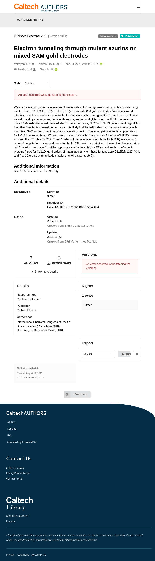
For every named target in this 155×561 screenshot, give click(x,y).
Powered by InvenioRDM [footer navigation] (22, 442)
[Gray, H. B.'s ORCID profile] (55, 70)
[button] (110, 305)
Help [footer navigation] (10, 435)
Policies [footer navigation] (11, 429)
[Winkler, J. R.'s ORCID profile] (100, 64)
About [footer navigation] (10, 422)
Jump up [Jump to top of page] (75, 394)
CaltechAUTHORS (30, 20)
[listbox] (36, 83)
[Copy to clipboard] (137, 354)
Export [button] (126, 353)
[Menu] (139, 7)
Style (17, 83)
